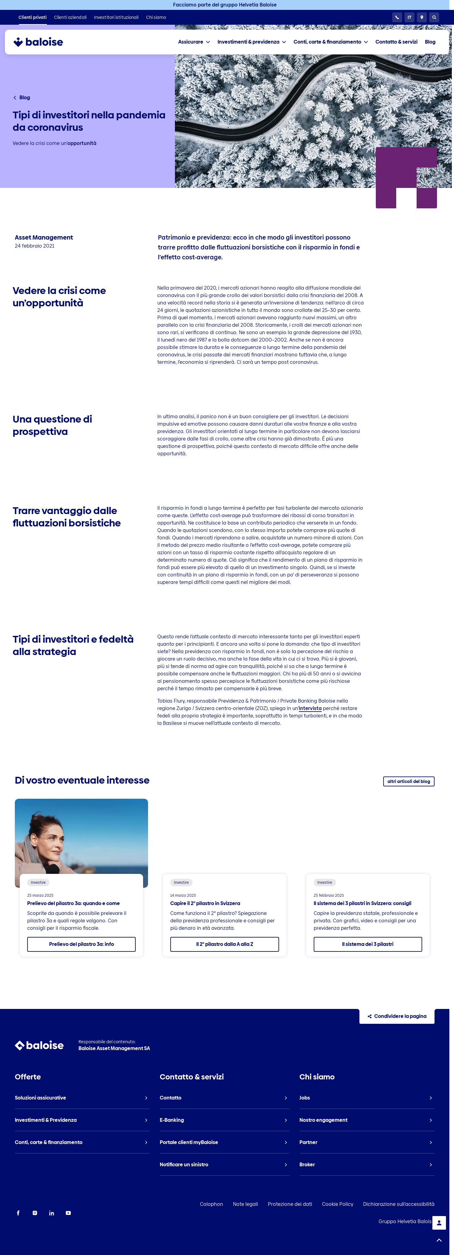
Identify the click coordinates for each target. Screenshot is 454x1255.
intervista (310, 708)
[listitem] (32, 17)
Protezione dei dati (290, 1204)
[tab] (194, 42)
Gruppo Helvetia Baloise (407, 1221)
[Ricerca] (434, 17)
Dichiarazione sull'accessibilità (399, 1204)
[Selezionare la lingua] (409, 17)
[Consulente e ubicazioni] (422, 17)
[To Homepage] (44, 42)
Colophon (211, 1204)
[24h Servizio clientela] (397, 17)
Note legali (245, 1204)
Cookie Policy (337, 1204)
